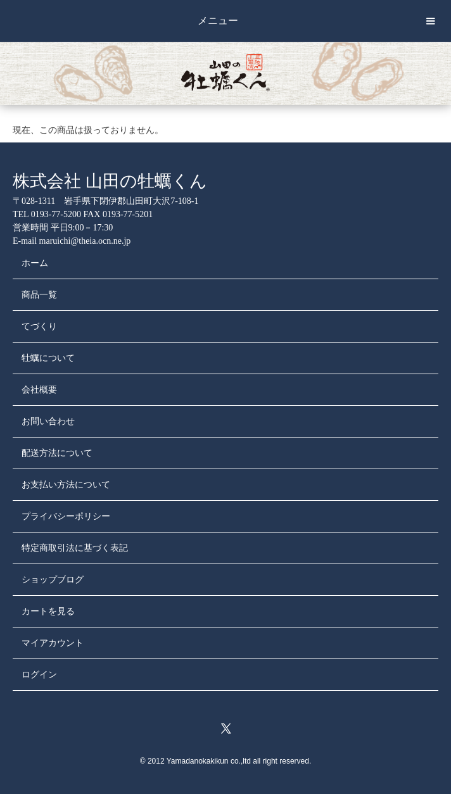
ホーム (35, 263)
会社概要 (39, 389)
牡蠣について (48, 358)
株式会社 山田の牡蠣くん (110, 181)
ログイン (39, 674)
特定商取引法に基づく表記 (75, 548)
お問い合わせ (48, 421)
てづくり (39, 326)
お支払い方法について (66, 484)
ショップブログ (53, 579)
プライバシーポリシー (66, 516)
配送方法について (57, 453)
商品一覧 (39, 294)
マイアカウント (53, 643)
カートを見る (48, 611)
